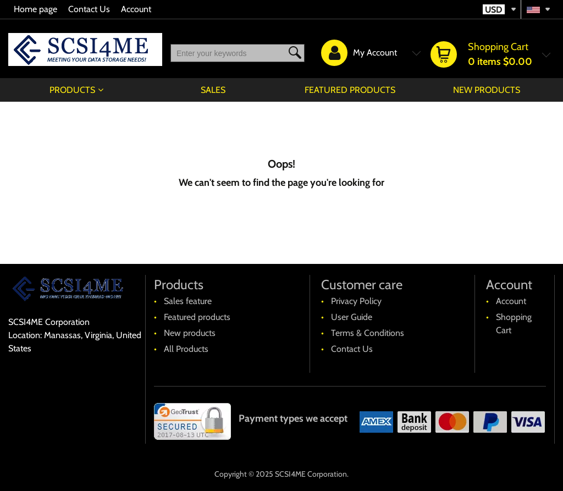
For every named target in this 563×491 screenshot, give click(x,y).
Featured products (350, 90)
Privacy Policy (356, 301)
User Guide (351, 317)
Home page (35, 9)
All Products (186, 349)
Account (136, 9)
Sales (213, 90)
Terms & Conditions (367, 333)
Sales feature (188, 301)
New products (486, 90)
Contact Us (89, 9)
